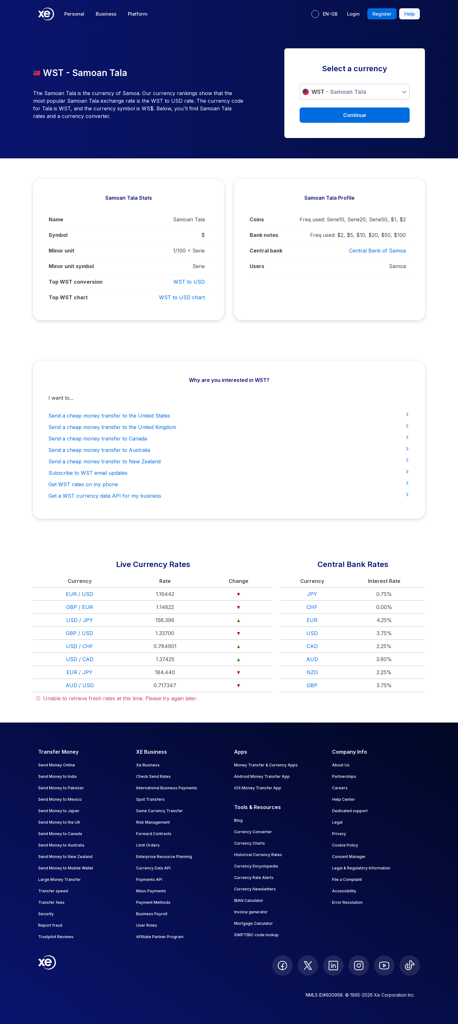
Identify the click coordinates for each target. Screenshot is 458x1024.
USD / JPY (79, 620)
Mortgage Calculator (253, 923)
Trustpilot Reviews (55, 936)
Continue (354, 115)
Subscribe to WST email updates (229, 472)
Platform (138, 14)
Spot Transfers (150, 799)
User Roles (146, 925)
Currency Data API (153, 868)
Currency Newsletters (255, 889)
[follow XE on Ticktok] (409, 965)
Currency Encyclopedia (256, 866)
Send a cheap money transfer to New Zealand (229, 461)
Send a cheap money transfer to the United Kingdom (229, 426)
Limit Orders (148, 845)
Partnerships (344, 776)
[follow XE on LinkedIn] (333, 965)
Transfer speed (53, 891)
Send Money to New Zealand (65, 856)
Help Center (343, 799)
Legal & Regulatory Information (361, 868)
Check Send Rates (153, 776)
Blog (238, 820)
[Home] (46, 14)
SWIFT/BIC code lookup (256, 934)
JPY (312, 594)
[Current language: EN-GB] (324, 14)
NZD (312, 672)
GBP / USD (79, 633)
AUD (312, 659)
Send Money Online (56, 765)
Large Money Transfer (59, 879)
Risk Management (153, 822)
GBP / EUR (79, 607)
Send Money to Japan (58, 810)
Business (106, 14)
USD (312, 633)
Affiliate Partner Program (160, 936)
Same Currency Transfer (159, 810)
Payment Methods (153, 902)
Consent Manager (349, 856)
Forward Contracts (153, 833)
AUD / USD (80, 685)
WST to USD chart (182, 297)
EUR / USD (79, 594)
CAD (312, 646)
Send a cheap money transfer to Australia (229, 449)
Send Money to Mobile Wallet (65, 868)
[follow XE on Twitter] (308, 965)
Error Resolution (347, 902)
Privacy (339, 833)
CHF (312, 607)
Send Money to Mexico (60, 799)
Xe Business (148, 765)
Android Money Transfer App (262, 776)
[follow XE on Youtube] (384, 965)
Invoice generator (251, 912)
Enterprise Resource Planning (164, 856)
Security (46, 913)
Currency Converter (253, 831)
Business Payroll (151, 913)
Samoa (397, 266)
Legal (337, 822)
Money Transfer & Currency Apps (266, 765)
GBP (312, 685)
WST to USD (189, 282)
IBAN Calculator (248, 900)
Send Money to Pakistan (61, 787)
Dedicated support (350, 810)
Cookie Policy (345, 845)
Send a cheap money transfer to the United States (229, 415)
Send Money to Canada (60, 833)
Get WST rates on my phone (229, 484)
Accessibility (344, 891)
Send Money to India (57, 776)
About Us (341, 765)
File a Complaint (347, 879)
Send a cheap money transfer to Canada (229, 438)
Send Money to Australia (61, 845)
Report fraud (50, 925)
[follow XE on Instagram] (359, 965)
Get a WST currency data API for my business (229, 495)
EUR (312, 620)
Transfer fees (51, 902)
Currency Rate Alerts (254, 877)
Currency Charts (249, 843)
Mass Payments (151, 891)
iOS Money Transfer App (257, 787)
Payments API (149, 879)
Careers (340, 787)
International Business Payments (166, 787)
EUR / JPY (79, 672)
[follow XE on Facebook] (282, 965)
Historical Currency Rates (258, 854)
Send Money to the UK (59, 822)
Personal (74, 14)
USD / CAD (80, 659)
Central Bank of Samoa (377, 250)
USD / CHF (79, 646)
